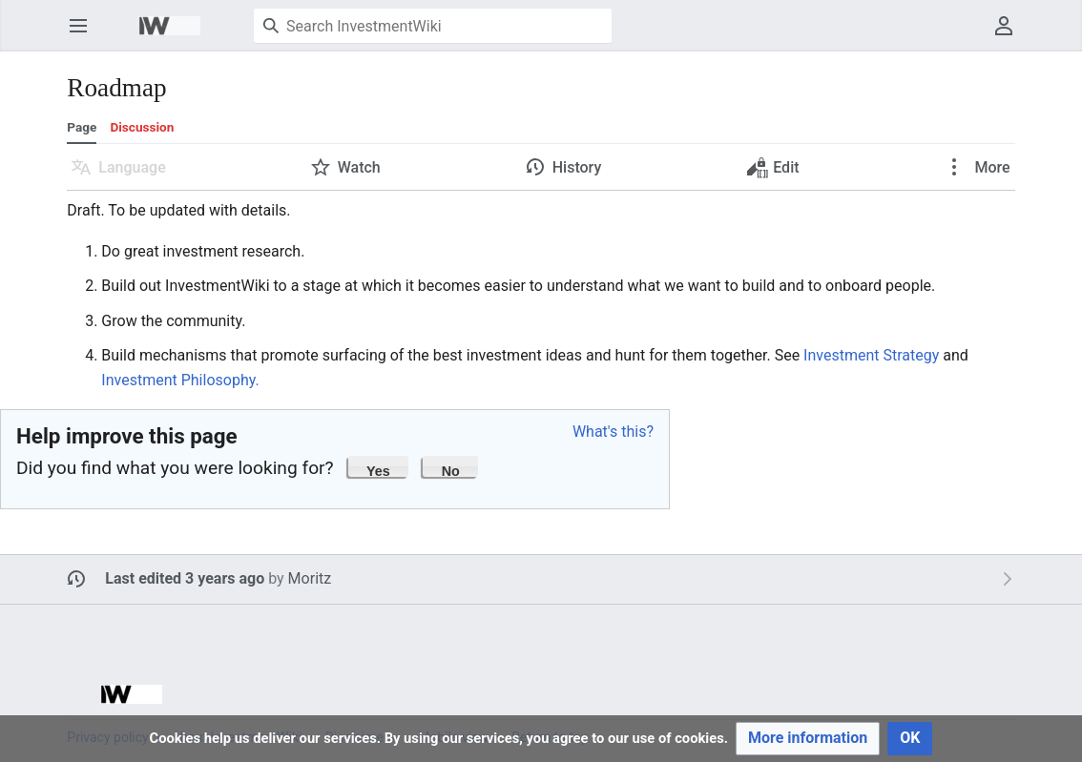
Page (81, 126)
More (990, 167)
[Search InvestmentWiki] (433, 26)
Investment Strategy (871, 355)
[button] (378, 466)
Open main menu (84, 35)
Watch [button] (359, 167)
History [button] (577, 167)
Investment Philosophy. (180, 380)
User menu (1010, 35)
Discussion (142, 126)
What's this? (613, 431)
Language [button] (131, 167)
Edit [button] (774, 172)
